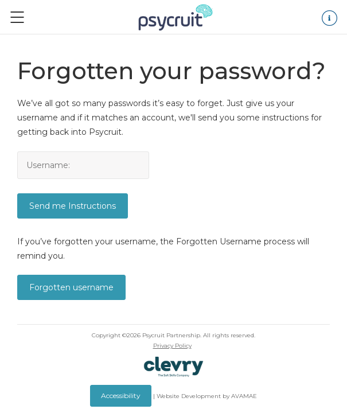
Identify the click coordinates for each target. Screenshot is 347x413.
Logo (175, 17)
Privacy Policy (172, 345)
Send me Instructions (72, 206)
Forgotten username (71, 287)
